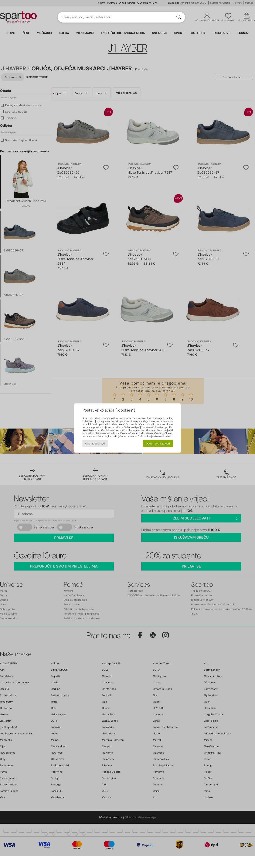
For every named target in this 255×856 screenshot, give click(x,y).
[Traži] (178, 17)
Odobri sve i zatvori (158, 443)
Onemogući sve (95, 443)
